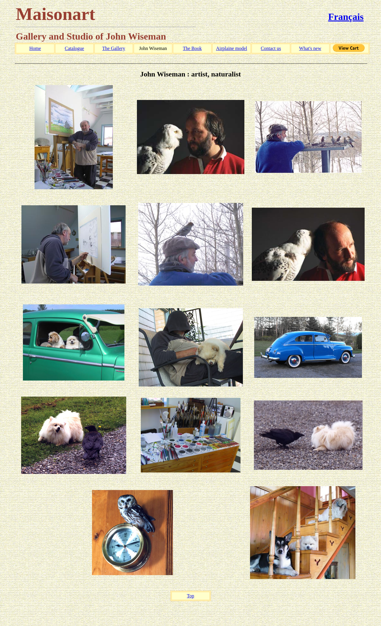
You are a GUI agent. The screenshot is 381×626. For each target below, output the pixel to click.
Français (345, 16)
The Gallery (113, 48)
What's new (310, 48)
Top (190, 595)
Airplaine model (231, 48)
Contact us (271, 48)
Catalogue (74, 48)
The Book (192, 48)
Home (35, 48)
